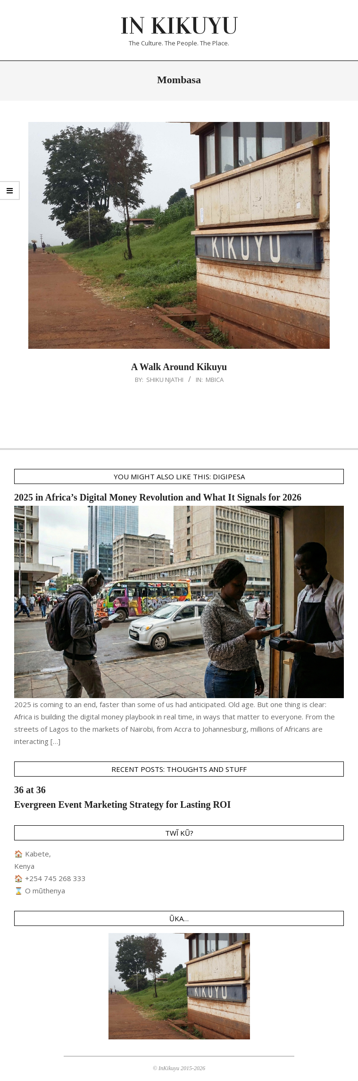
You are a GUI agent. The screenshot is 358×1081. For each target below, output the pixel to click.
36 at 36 (30, 790)
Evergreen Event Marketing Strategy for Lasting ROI (122, 804)
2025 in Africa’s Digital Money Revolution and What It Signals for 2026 (157, 497)
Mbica (215, 379)
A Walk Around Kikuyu (179, 367)
